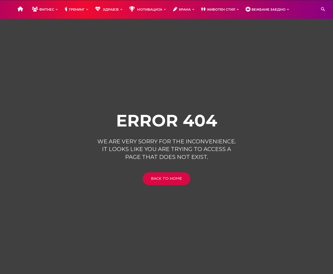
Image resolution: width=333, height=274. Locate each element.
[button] (322, 10)
